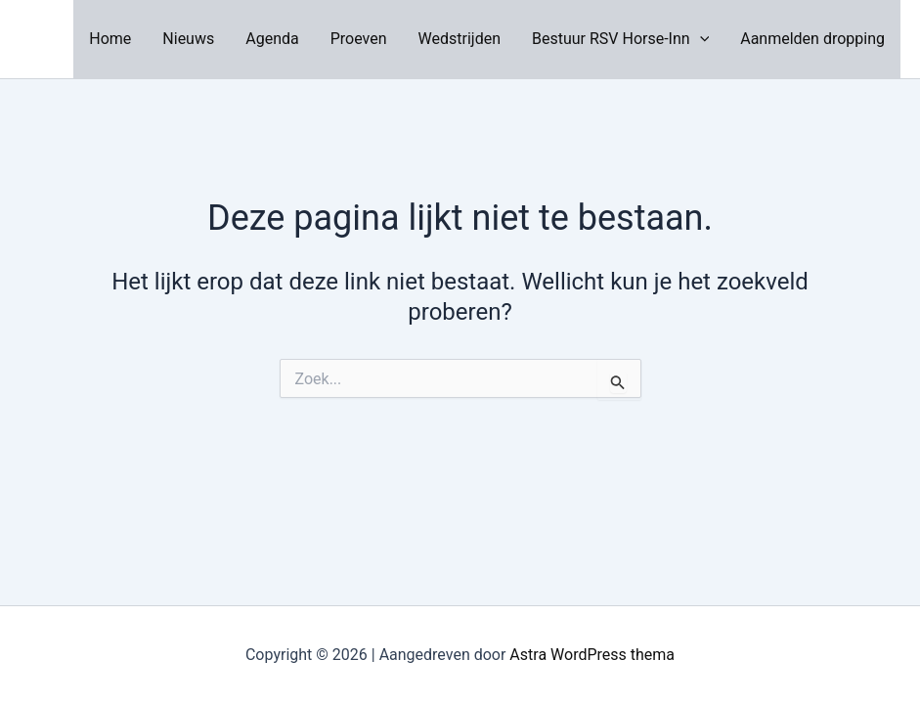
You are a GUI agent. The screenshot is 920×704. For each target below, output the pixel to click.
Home (110, 38)
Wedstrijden (459, 38)
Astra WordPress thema (592, 654)
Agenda (271, 38)
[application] (700, 39)
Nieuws (188, 38)
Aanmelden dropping (812, 38)
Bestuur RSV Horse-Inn (620, 39)
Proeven (358, 38)
